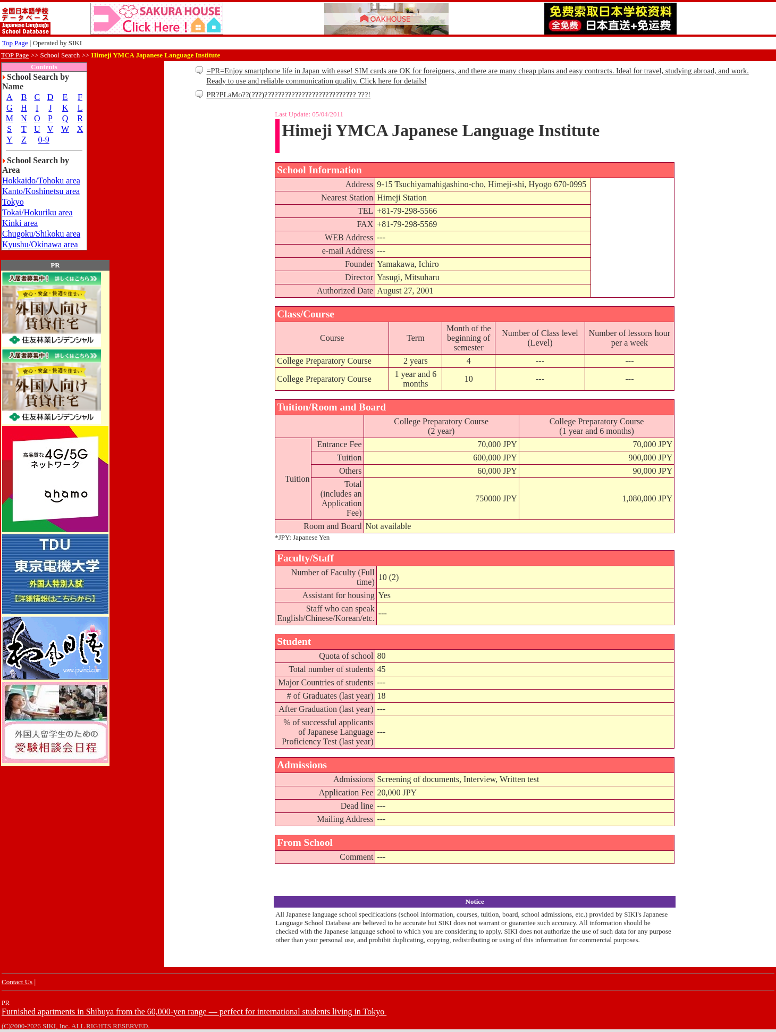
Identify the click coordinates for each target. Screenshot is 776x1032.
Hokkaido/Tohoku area (41, 180)
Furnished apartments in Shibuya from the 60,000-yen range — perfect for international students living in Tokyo (194, 1011)
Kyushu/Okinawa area (40, 244)
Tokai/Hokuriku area (37, 212)
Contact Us (17, 982)
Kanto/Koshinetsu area (41, 191)
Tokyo (13, 201)
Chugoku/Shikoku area (41, 233)
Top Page (15, 43)
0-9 (43, 139)
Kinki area (20, 223)
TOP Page (15, 55)
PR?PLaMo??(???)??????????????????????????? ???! (288, 94)
